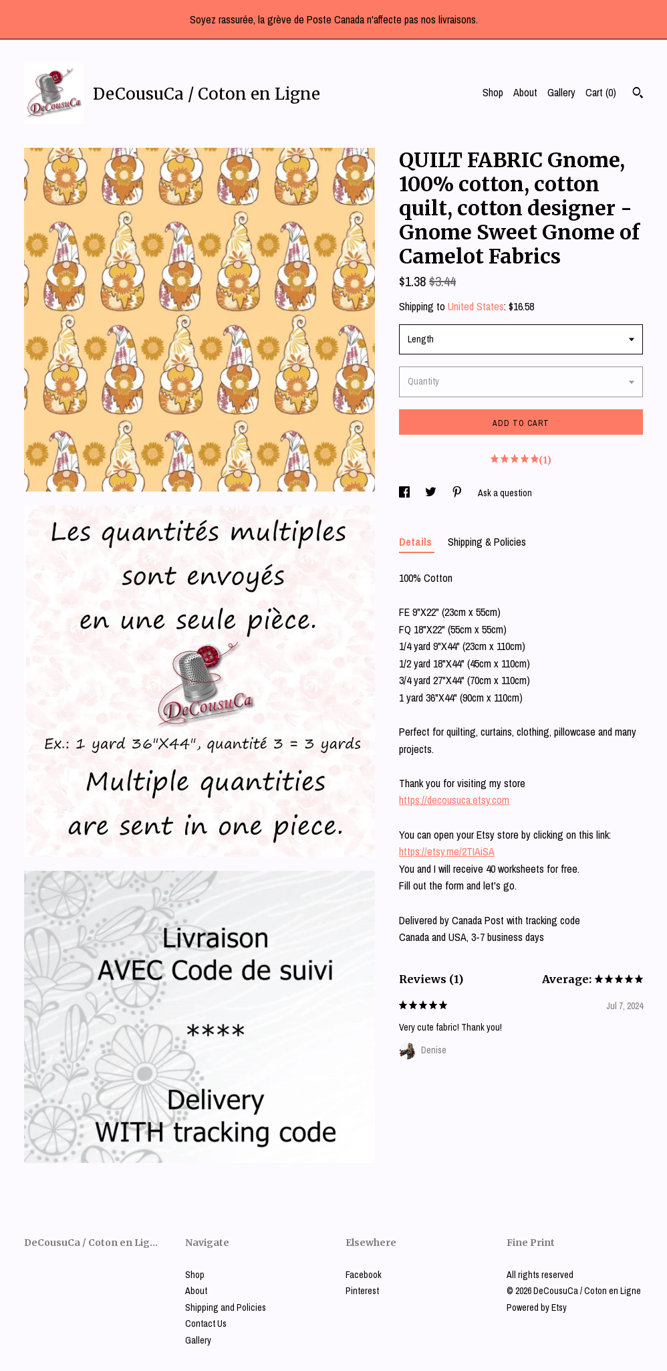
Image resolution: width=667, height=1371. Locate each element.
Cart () (600, 92)
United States (476, 306)
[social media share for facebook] (405, 493)
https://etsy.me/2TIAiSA (447, 851)
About (525, 92)
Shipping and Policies (225, 1307)
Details (416, 541)
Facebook (364, 1275)
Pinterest (362, 1291)
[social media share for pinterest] (458, 493)
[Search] (638, 94)
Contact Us (206, 1323)
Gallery (561, 92)
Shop (493, 92)
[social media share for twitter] (431, 493)
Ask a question (505, 493)
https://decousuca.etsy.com (454, 800)
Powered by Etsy (537, 1307)
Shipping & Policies (487, 541)
